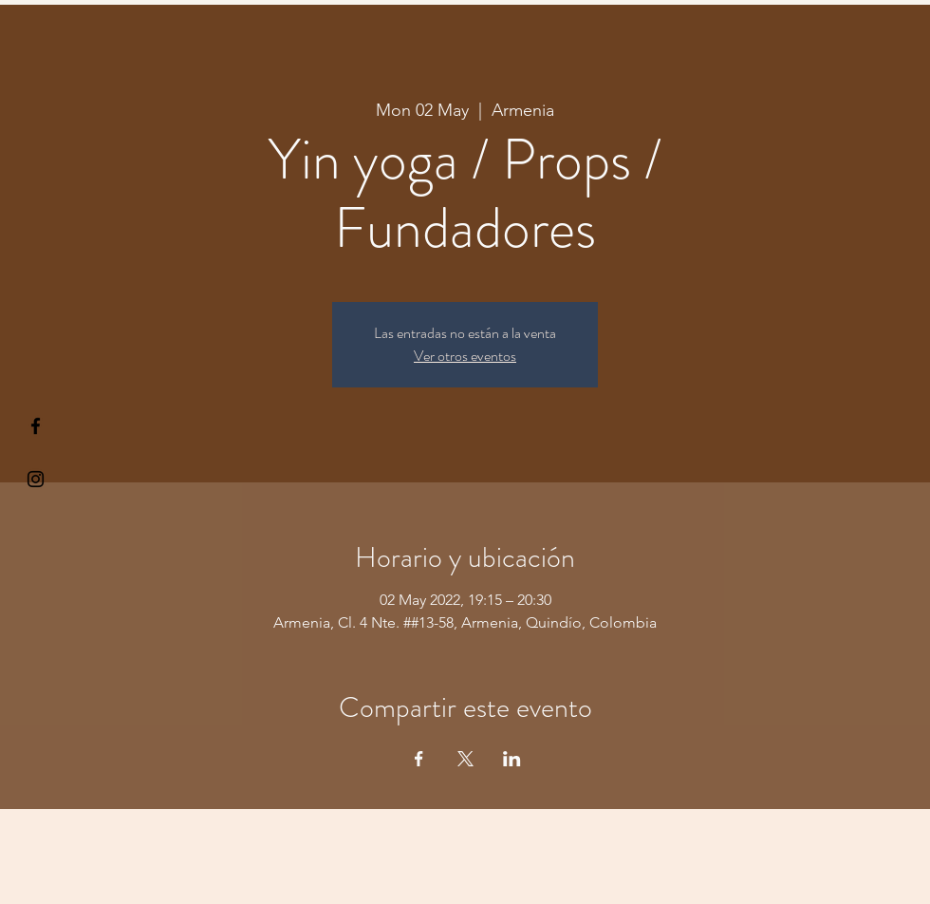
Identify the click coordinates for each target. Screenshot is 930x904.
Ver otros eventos (465, 356)
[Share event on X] (465, 758)
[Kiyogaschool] (35, 479)
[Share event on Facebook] (419, 758)
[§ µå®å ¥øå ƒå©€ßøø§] (35, 426)
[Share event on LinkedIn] (512, 758)
